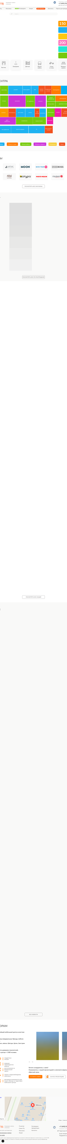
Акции (31, 8)
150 (62, 23)
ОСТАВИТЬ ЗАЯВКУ (35, 1076)
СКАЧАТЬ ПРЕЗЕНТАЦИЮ (57, 1076)
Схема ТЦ (21, 1128)
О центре (21, 1126)
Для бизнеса (40, 8)
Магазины (8, 8)
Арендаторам (35, 1128)
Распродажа (22, 8)
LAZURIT (16, 89)
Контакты (50, 8)
